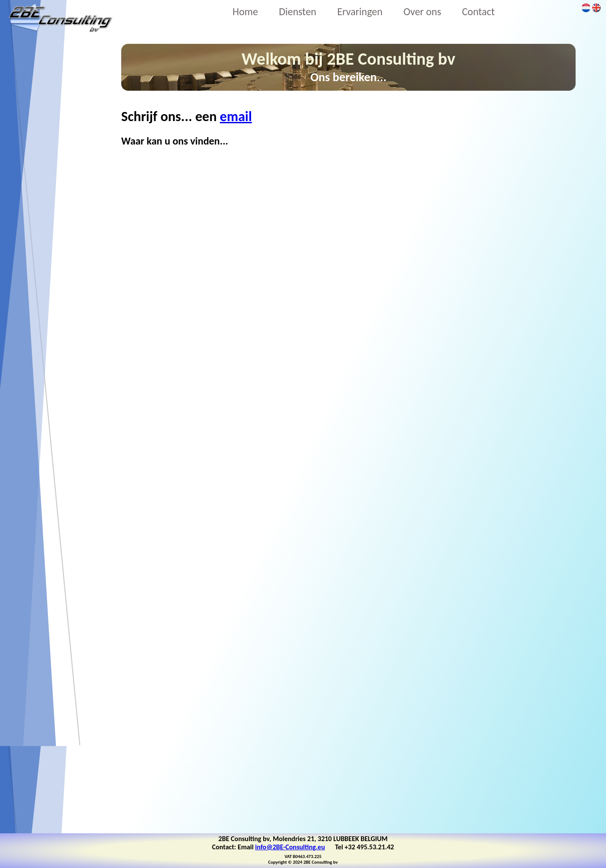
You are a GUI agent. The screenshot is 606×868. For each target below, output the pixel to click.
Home (245, 11)
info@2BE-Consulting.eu (290, 847)
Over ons (422, 11)
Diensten (297, 11)
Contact (478, 11)
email (236, 116)
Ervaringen (359, 11)
